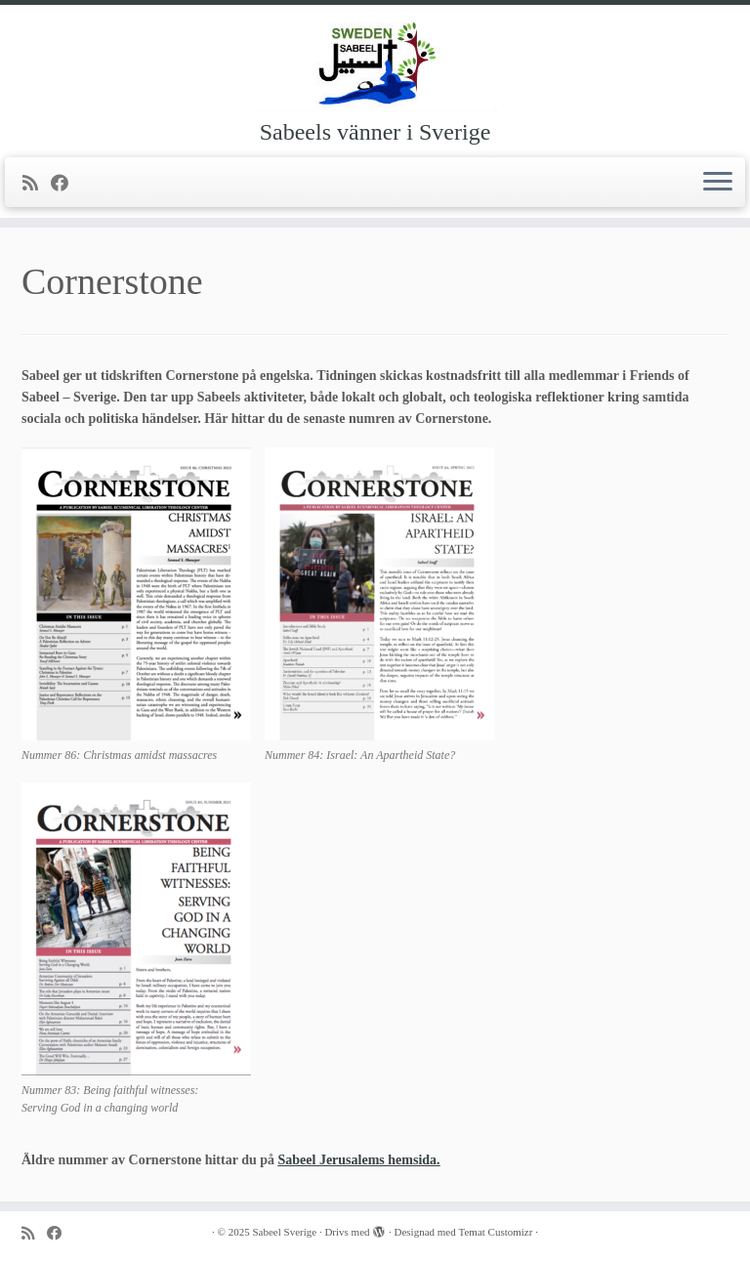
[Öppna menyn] (717, 182)
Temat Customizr (496, 1232)
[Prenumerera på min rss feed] (36, 183)
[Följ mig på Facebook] (66, 183)
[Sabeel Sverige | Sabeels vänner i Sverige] (375, 63)
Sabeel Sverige (284, 1232)
